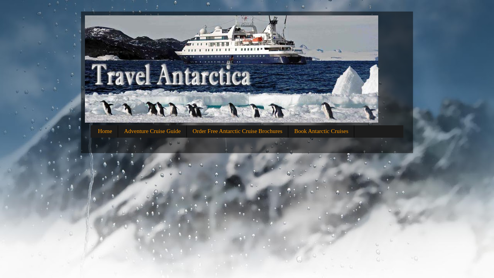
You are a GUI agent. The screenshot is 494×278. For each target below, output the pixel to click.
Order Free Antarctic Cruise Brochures (237, 131)
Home (105, 131)
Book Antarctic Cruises (321, 131)
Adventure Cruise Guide (152, 131)
